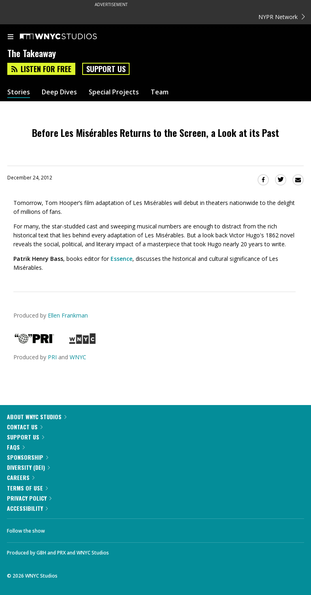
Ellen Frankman (68, 315)
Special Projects (114, 92)
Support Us (106, 69)
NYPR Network (281, 17)
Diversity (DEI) (28, 467)
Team (159, 92)
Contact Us (25, 426)
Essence (121, 258)
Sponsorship (27, 457)
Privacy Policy (29, 498)
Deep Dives (59, 92)
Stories (18, 92)
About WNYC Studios (36, 416)
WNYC (78, 357)
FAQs (16, 447)
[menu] (10, 37)
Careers (20, 477)
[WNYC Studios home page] (68, 37)
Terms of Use (27, 488)
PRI (52, 357)
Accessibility (27, 508)
